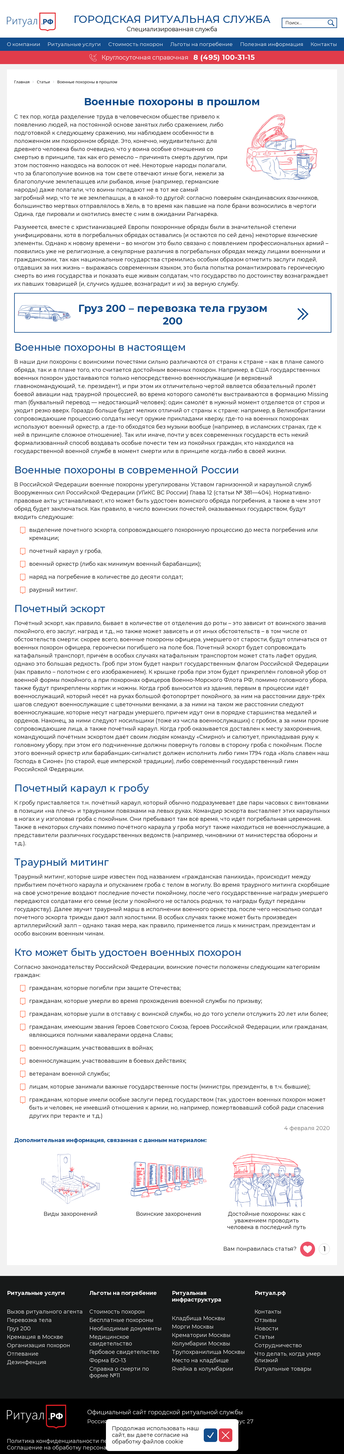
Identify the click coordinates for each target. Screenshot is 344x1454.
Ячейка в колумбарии (202, 1369)
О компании (23, 44)
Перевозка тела (29, 1320)
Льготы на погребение (201, 44)
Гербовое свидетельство (124, 1352)
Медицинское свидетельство (110, 1340)
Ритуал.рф (270, 1293)
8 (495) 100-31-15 (224, 57)
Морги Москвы (193, 1326)
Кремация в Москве (35, 1337)
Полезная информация (271, 44)
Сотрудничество (278, 1345)
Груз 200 (19, 1328)
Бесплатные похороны (121, 1320)
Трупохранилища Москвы (208, 1352)
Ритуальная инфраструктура (196, 1296)
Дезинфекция (26, 1362)
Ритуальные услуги (74, 44)
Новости (266, 1328)
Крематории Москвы (201, 1335)
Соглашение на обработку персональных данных (77, 1447)
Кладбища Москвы (198, 1318)
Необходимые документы (125, 1328)
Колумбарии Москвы (201, 1343)
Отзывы (266, 1320)
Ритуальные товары (283, 1369)
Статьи (264, 1337)
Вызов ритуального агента (45, 1311)
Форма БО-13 (107, 1360)
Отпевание (23, 1354)
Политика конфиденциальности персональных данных (85, 1441)
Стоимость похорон (135, 44)
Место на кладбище (200, 1360)
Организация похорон (38, 1345)
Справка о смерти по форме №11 (119, 1372)
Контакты (324, 44)
